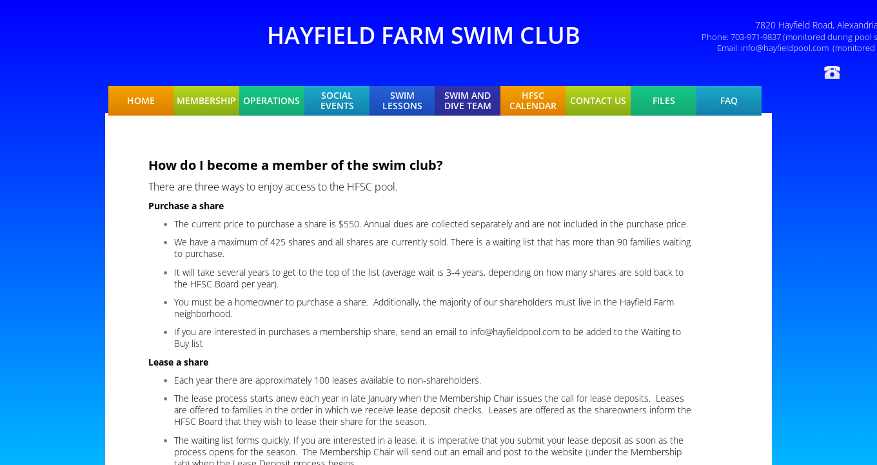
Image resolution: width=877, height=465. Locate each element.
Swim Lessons (402, 100)
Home (141, 101)
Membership (206, 101)
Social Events (337, 100)
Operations (271, 101)
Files (664, 101)
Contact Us (598, 101)
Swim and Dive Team (467, 100)
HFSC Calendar (533, 100)
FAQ (729, 101)
